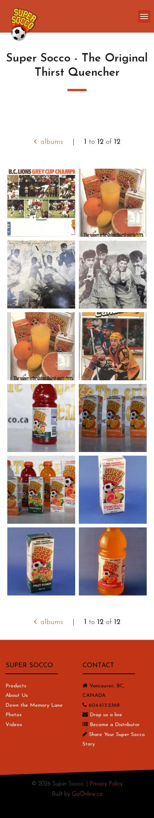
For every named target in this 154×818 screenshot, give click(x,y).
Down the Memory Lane (34, 705)
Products (15, 686)
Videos (13, 725)
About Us (16, 695)
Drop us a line (106, 715)
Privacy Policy (106, 784)
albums (48, 142)
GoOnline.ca (87, 794)
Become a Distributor (115, 725)
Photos (13, 715)
